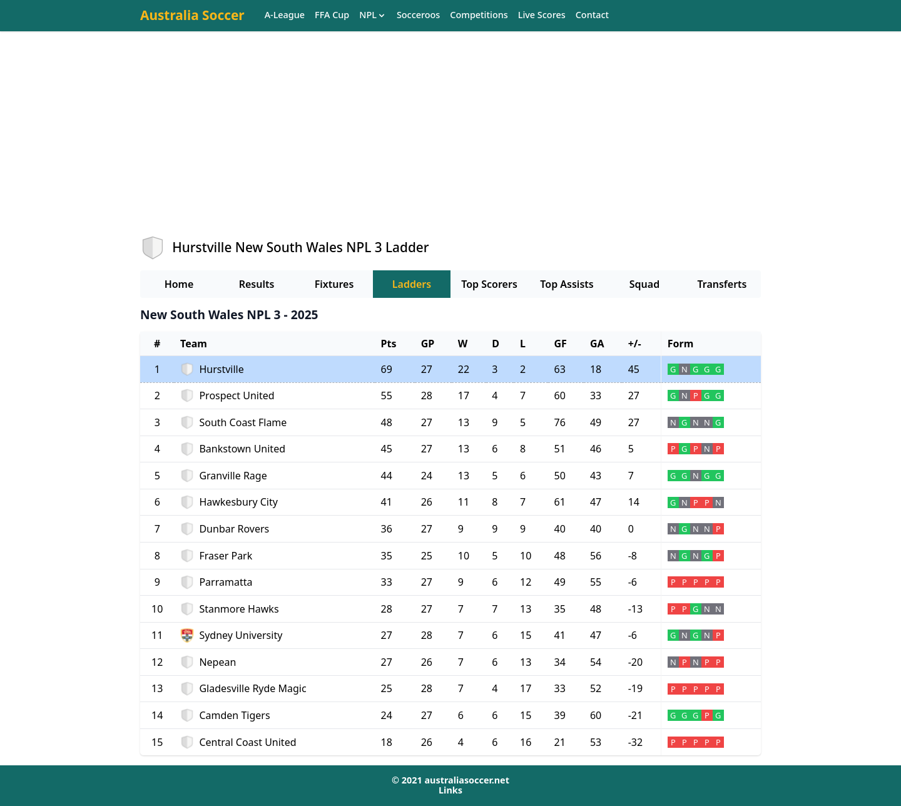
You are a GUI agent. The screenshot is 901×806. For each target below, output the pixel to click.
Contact (592, 15)
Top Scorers (489, 284)
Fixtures (334, 284)
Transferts (721, 284)
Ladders (411, 284)
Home (179, 284)
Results (257, 284)
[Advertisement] (450, 144)
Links (450, 790)
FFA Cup (332, 15)
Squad (644, 284)
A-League (285, 15)
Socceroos (418, 15)
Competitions (478, 15)
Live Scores (542, 15)
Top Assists (566, 284)
